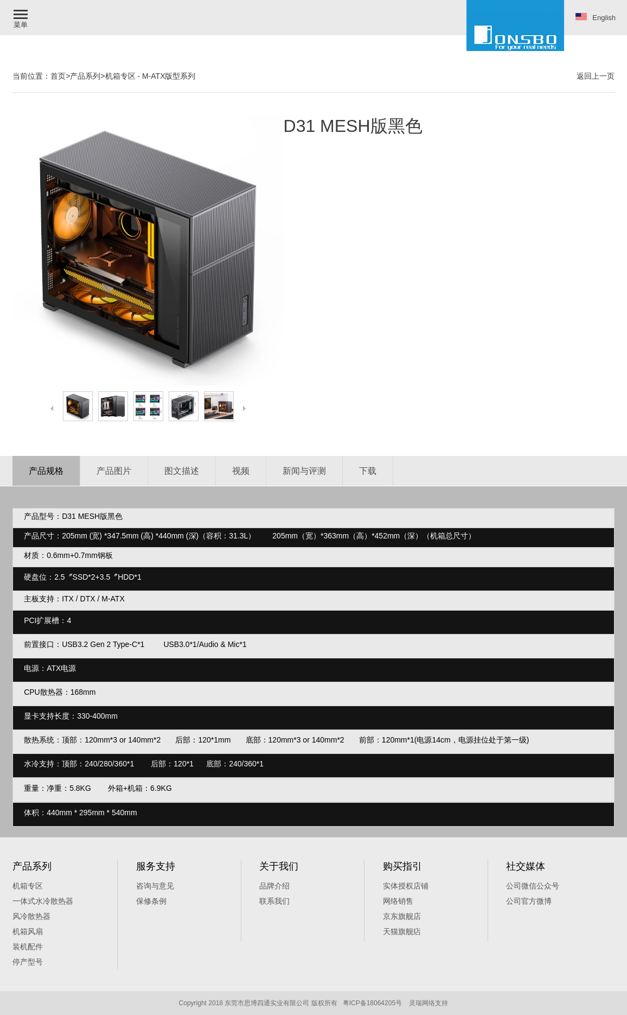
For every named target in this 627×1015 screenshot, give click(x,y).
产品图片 (114, 470)
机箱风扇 (27, 931)
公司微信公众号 (532, 885)
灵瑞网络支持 (428, 1003)
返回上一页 (596, 76)
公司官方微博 (529, 901)
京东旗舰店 (402, 916)
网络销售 (398, 901)
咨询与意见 (155, 885)
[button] (21, 17)
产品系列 (85, 76)
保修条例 (151, 901)
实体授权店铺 (405, 885)
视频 (240, 470)
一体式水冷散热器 (42, 901)
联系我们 (274, 901)
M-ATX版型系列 (169, 76)
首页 (58, 76)
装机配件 (27, 946)
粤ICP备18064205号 (372, 1003)
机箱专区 (120, 76)
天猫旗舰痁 (402, 931)
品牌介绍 (274, 885)
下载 (367, 470)
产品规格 (46, 470)
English (595, 17)
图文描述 (181, 470)
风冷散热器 (31, 916)
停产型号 (27, 961)
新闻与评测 (304, 470)
